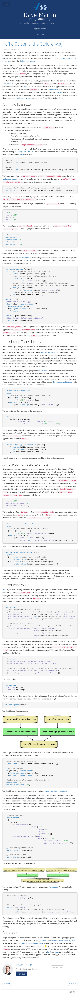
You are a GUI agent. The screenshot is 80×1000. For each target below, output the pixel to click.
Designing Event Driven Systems (63, 940)
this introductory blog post (62, 382)
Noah (57, 952)
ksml (49, 952)
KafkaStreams (53, 89)
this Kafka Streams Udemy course (30, 943)
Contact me (57, 967)
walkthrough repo (9, 179)
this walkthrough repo (21, 98)
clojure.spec (53, 887)
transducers (42, 370)
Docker (22, 154)
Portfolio (40, 34)
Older (7, 984)
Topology (26, 86)
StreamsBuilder (8, 83)
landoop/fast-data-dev (24, 151)
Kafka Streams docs (27, 61)
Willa (4, 589)
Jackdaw (59, 92)
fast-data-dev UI (25, 257)
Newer (72, 984)
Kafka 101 (44, 940)
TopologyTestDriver (47, 352)
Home (6, 4)
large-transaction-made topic (56, 791)
